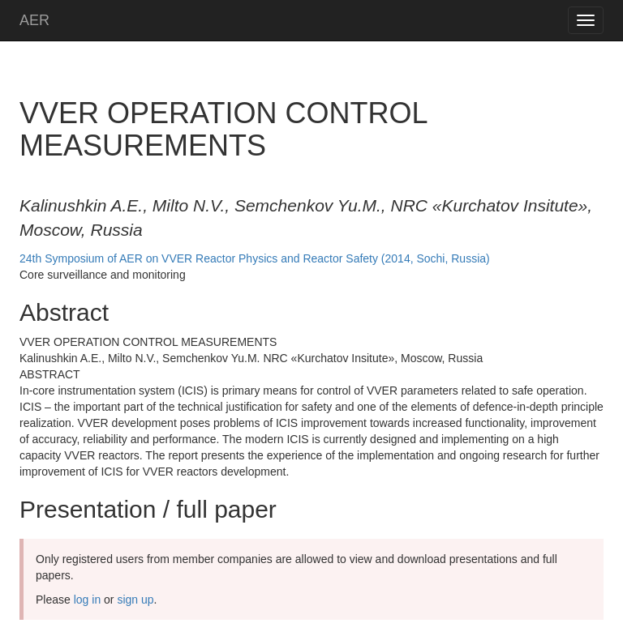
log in (87, 599)
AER (34, 20)
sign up (135, 599)
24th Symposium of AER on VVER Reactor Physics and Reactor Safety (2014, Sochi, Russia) (254, 258)
